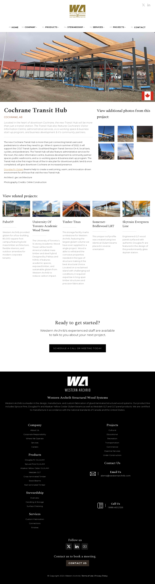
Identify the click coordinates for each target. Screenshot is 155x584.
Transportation (112, 442)
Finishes (34, 527)
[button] (30, 27)
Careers (34, 447)
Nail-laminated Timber (34, 485)
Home (13, 27)
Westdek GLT (35, 472)
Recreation (112, 438)
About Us (34, 430)
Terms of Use (87, 576)
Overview (34, 498)
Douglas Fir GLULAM (34, 460)
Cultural (112, 430)
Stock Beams (35, 480)
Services (34, 442)
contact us (77, 563)
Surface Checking (35, 506)
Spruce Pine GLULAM (35, 464)
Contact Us (112, 463)
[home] (77, 11)
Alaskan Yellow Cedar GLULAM (34, 468)
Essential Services (112, 451)
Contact (138, 27)
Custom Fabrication (34, 519)
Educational (112, 434)
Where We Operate (35, 438)
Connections (34, 523)
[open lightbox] (106, 134)
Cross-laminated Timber (35, 476)
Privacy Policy (101, 576)
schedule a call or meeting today (77, 348)
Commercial (112, 447)
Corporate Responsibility (34, 434)
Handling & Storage (35, 502)
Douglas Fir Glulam (13, 169)
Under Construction (112, 455)
